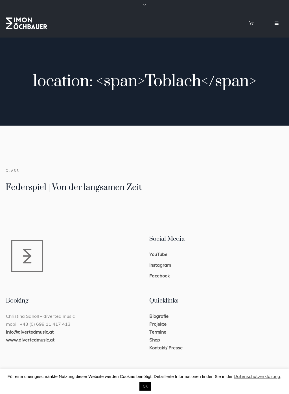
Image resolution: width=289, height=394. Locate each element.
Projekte (158, 324)
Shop (154, 340)
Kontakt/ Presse (166, 348)
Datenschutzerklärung (257, 376)
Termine (157, 332)
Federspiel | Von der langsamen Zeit (74, 187)
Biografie (158, 316)
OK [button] (145, 386)
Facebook (159, 276)
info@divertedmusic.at (30, 332)
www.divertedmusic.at (30, 340)
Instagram (160, 265)
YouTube (158, 254)
